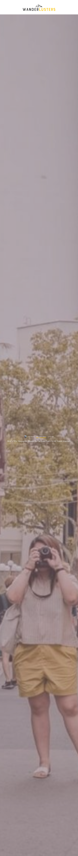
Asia (37, 436)
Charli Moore (30, 436)
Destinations (42, 436)
